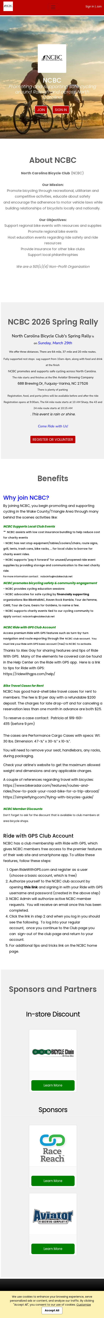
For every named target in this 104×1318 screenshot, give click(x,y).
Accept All (52, 1310)
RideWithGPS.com (34, 869)
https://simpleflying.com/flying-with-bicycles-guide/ (48, 797)
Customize (83, 1305)
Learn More (53, 1085)
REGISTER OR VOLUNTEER (53, 439)
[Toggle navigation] (53, 7)
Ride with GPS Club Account (38, 835)
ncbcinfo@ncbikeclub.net (56, 576)
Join (99, 6)
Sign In (90, 6)
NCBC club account (77, 638)
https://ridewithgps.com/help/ (29, 673)
